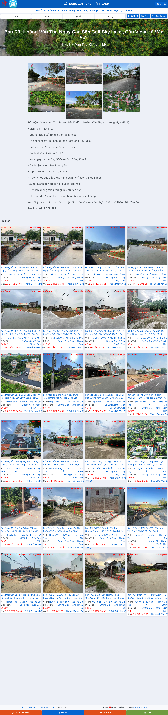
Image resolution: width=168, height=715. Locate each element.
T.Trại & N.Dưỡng (66, 10)
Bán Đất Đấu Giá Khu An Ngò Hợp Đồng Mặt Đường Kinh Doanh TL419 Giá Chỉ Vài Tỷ (104, 396)
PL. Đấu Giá (50, 10)
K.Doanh (22, 488)
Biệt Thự (118, 10)
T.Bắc (75, 421)
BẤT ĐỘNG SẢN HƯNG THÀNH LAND (39, 707)
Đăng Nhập (161, 4)
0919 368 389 (140, 707)
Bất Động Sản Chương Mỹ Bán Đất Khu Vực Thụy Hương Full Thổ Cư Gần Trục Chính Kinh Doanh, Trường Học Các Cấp (146, 333)
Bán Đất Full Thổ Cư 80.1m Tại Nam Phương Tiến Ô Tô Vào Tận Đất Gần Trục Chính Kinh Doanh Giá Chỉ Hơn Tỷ (147, 396)
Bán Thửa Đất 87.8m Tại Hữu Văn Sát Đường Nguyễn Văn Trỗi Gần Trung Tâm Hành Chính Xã (62, 597)
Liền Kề (128, 10)
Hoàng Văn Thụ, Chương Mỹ (85, 44)
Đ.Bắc (33, 227)
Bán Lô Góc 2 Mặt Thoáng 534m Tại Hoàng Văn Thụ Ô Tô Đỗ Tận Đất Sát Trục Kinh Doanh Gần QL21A (145, 463)
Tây (73, 355)
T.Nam (114, 227)
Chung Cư (95, 10)
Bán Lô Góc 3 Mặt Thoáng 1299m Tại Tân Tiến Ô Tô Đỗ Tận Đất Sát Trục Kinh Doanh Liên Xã (104, 463)
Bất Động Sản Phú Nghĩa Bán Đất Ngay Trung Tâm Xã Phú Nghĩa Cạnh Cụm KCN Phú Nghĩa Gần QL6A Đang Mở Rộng (20, 530)
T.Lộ (110, 355)
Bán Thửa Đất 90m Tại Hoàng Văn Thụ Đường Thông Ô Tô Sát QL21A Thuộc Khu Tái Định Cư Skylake (62, 530)
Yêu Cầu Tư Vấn (159, 16)
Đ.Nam (160, 227)
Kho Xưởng (82, 10)
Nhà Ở (39, 10)
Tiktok (63, 712)
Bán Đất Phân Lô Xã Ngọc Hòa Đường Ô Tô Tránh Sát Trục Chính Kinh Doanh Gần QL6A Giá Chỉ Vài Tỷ (20, 597)
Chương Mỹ (6, 227)
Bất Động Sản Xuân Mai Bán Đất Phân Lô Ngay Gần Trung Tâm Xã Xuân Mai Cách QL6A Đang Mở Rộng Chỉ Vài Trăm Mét (20, 269)
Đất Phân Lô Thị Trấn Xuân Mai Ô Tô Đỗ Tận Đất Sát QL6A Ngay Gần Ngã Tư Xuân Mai (104, 269)
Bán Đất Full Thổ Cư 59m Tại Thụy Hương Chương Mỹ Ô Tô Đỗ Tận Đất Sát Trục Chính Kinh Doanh (104, 530)
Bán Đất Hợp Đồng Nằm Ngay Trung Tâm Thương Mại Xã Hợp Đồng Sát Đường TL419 (60, 396)
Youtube (105, 712)
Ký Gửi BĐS (133, 16)
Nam (115, 555)
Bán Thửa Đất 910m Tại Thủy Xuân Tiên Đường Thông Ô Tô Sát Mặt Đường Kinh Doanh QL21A (146, 597)
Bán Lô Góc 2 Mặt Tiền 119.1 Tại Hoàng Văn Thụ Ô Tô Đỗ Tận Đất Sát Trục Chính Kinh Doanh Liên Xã (146, 530)
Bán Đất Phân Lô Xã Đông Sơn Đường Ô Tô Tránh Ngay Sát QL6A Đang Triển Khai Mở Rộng (20, 396)
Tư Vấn (21, 274)
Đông (157, 291)
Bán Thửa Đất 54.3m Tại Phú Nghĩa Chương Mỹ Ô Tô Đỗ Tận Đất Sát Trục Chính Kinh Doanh (103, 597)
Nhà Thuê (107, 10)
